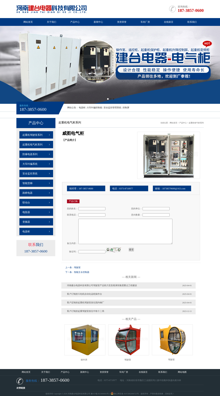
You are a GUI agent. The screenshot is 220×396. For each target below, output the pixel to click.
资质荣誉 (121, 22)
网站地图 (182, 372)
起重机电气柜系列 (32, 144)
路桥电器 (27, 193)
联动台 (26, 202)
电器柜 (82, 107)
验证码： (72, 251)
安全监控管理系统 (112, 107)
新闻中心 (98, 22)
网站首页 (28, 22)
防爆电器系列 (29, 154)
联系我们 (192, 22)
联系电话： (72, 215)
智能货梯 (27, 183)
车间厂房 (145, 22)
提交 (131, 249)
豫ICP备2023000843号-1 (100, 394)
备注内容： (72, 243)
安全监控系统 (29, 173)
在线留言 (168, 22)
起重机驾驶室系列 (32, 135)
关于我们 (51, 22)
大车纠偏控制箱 (94, 107)
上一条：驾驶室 (73, 267)
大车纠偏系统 (29, 164)
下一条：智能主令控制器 (77, 272)
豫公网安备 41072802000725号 (125, 394)
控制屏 (126, 107)
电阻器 (26, 212)
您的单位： (136, 208)
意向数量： (136, 215)
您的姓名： (72, 208)
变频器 (26, 222)
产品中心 (75, 22)
